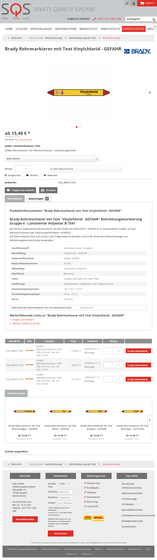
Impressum (86, 553)
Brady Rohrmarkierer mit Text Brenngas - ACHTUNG (132, 427)
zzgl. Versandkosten (23, 139)
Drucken (48, 190)
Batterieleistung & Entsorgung (77, 549)
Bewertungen (39, 198)
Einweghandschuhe (132, 520)
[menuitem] (127, 3)
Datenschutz (71, 553)
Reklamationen (134, 549)
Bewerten (51, 175)
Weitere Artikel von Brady (25, 323)
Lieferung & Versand (50, 549)
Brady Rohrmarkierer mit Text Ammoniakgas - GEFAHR (24, 427)
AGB (148, 549)
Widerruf (99, 549)
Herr (61, 483)
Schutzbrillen (129, 526)
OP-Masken (128, 504)
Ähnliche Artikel (16, 393)
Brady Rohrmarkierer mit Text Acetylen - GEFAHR (96, 427)
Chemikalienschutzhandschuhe (132, 515)
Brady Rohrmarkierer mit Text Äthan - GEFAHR (60, 427)
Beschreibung (14, 198)
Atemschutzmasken (132, 493)
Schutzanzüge (129, 498)
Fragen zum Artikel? (20, 190)
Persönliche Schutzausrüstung (131, 485)
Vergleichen (13, 175)
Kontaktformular (25, 519)
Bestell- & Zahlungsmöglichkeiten (22, 549)
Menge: (9, 168)
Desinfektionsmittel (132, 509)
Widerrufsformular (115, 549)
